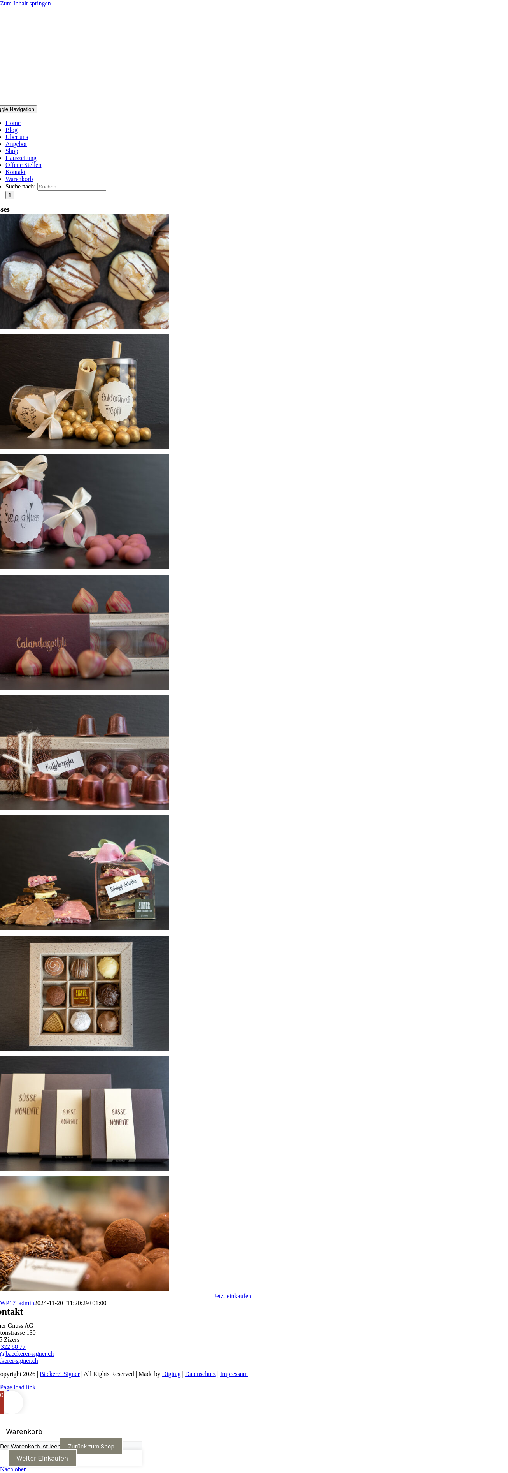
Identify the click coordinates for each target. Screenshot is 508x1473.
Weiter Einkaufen (42, 1458)
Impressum (234, 1374)
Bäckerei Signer (60, 1374)
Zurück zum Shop (91, 1446)
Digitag (171, 1374)
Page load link (18, 1387)
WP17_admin (17, 1303)
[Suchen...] (71, 187)
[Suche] (9, 195)
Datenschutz (200, 1374)
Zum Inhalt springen (25, 3)
